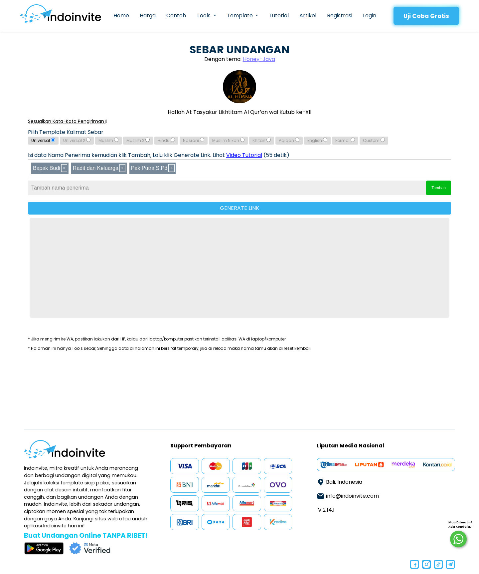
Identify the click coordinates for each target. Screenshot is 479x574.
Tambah (438, 188)
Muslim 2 (138, 140)
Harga (148, 15)
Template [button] (240, 15)
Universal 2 (76, 140)
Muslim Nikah (228, 140)
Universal (43, 140)
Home (121, 15)
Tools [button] (204, 15)
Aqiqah (289, 140)
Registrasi (339, 15)
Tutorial (279, 15)
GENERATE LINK (239, 208)
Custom (374, 140)
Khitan (261, 140)
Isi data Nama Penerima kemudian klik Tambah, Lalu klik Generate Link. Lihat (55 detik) (158, 155)
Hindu (166, 140)
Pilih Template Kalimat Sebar (65, 132)
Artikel (307, 15)
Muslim (108, 140)
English (317, 140)
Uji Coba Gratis (426, 16)
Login (369, 15)
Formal (345, 140)
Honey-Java (259, 59)
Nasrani (193, 140)
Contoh (176, 15)
